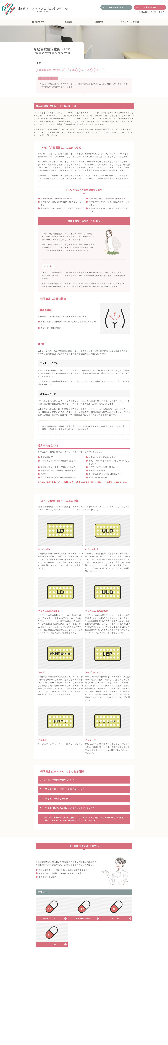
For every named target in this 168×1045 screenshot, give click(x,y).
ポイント (103, 70)
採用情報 (144, 12)
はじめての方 (38, 22)
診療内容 (99, 22)
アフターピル (50, 944)
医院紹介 (69, 22)
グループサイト (158, 12)
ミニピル (115, 919)
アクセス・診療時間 (129, 22)
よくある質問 (89, 70)
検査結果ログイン (113, 7)
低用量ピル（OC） (50, 919)
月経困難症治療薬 (83, 919)
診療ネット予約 (146, 7)
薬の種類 (75, 70)
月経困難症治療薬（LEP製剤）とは (52, 70)
